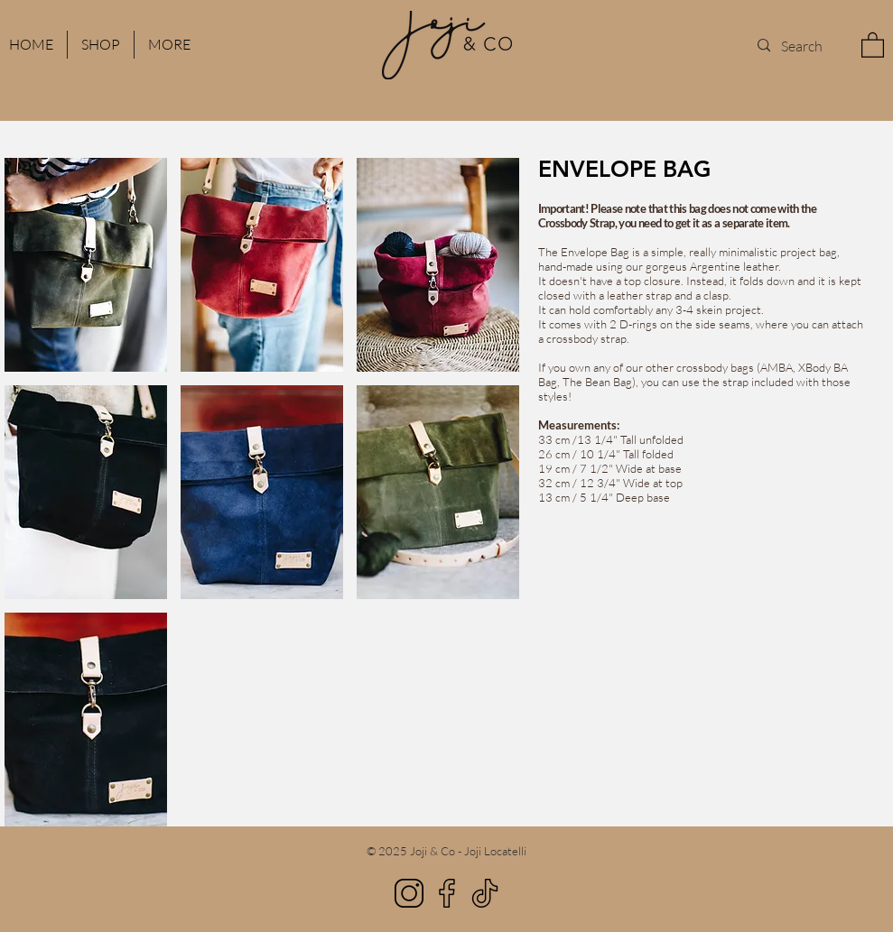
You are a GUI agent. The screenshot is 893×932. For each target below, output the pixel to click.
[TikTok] (484, 893)
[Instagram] (409, 893)
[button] (169, 45)
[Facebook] (447, 893)
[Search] (802, 45)
